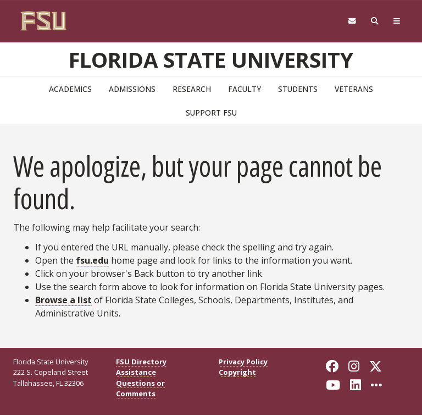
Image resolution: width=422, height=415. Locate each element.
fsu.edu (92, 260)
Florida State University (211, 59)
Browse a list (63, 300)
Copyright (237, 372)
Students (298, 89)
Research (192, 89)
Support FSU (211, 112)
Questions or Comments (140, 388)
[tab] (397, 21)
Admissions (132, 89)
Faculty (244, 89)
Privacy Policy (243, 362)
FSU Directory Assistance (141, 367)
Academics (70, 89)
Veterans (354, 89)
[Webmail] (352, 21)
